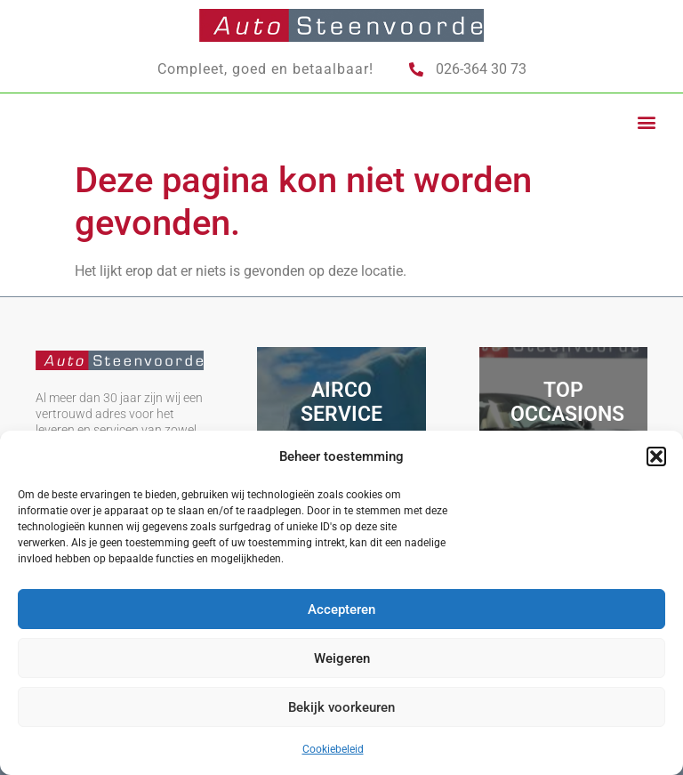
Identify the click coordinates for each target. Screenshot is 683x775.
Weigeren (342, 658)
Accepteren (341, 609)
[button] (656, 456)
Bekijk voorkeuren (341, 707)
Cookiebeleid (333, 749)
